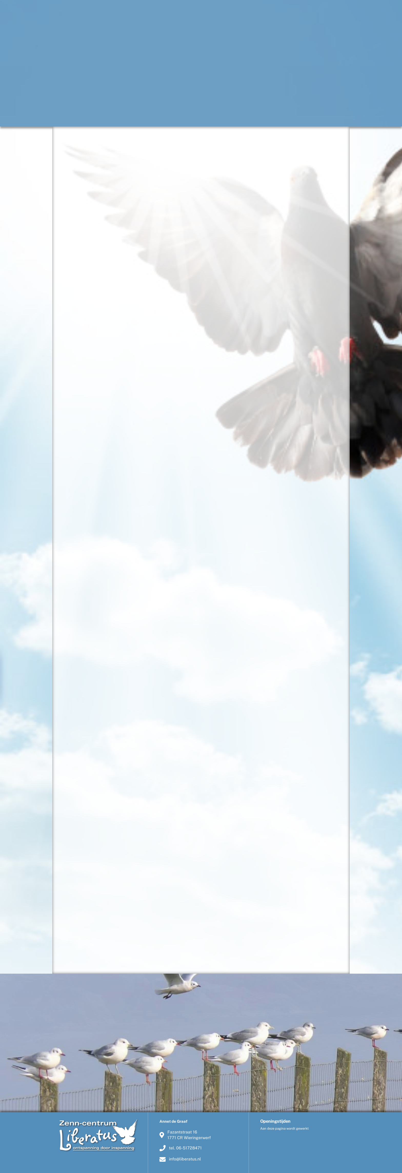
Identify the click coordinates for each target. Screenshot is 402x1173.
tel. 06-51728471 (180, 1147)
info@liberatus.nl (180, 1159)
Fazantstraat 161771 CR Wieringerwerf (185, 1135)
